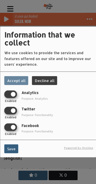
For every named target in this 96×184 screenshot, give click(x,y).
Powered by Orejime (78, 148)
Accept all (16, 80)
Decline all (45, 80)
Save (11, 148)
